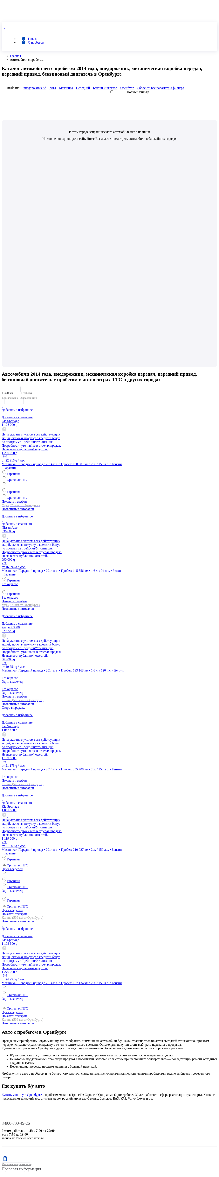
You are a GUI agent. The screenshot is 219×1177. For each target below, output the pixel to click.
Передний (83, 88)
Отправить (10, 1137)
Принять (8, 1173)
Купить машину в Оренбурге (22, 880)
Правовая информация (21, 954)
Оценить (8, 1166)
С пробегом (36, 42)
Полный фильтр (138, 92)
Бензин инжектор (105, 88)
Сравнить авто (12, 1024)
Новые (32, 38)
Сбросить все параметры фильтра (160, 88)
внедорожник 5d (34, 88)
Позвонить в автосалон (18, 295)
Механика (66, 88)
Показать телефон (14, 287)
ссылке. (211, 978)
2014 (52, 88)
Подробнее (123, 1169)
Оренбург (127, 88)
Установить (10, 1155)
